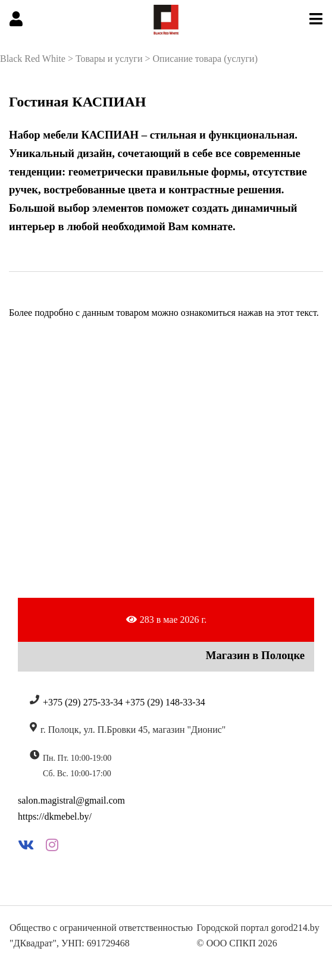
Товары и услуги (109, 59)
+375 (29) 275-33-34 (83, 702)
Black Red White (32, 59)
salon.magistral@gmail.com (71, 800)
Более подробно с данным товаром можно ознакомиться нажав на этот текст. (164, 313)
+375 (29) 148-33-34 (165, 702)
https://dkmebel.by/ (55, 816)
